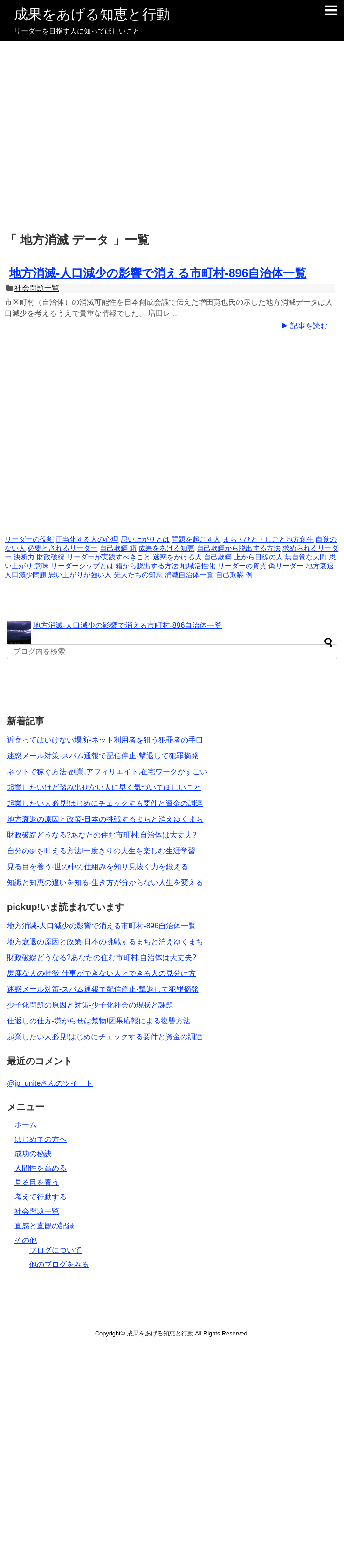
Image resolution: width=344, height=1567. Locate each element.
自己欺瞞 (218, 557)
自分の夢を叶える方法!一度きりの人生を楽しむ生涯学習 (101, 851)
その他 (25, 1240)
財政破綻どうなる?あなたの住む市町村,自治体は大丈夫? (101, 835)
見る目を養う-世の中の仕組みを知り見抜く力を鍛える (97, 867)
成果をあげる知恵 (166, 548)
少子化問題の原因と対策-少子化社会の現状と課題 (90, 1005)
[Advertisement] (170, 137)
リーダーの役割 (29, 539)
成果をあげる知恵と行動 (92, 14)
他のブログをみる (59, 1264)
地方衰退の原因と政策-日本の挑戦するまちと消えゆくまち (105, 819)
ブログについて (55, 1250)
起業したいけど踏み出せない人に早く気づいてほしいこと (104, 787)
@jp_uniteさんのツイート (50, 1083)
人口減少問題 (26, 575)
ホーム (25, 1125)
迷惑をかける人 (177, 557)
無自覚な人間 (306, 557)
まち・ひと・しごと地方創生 (268, 539)
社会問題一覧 (36, 288)
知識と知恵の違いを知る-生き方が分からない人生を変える (105, 882)
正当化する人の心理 (86, 539)
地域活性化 (197, 566)
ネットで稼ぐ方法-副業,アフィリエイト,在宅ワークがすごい (107, 772)
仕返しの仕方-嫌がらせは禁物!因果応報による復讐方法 (99, 1021)
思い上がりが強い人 (79, 575)
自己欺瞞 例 (234, 575)
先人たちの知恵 (138, 575)
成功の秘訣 (33, 1154)
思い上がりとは (145, 539)
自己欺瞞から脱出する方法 (239, 548)
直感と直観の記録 (44, 1226)
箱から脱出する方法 (147, 566)
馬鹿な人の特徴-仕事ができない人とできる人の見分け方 (101, 973)
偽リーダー (285, 566)
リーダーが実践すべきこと (109, 557)
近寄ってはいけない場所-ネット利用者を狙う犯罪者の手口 (105, 740)
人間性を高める (40, 1168)
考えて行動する (40, 1197)
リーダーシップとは (82, 566)
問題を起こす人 (196, 539)
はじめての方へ (40, 1139)
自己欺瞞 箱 (118, 548)
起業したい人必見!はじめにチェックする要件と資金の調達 (105, 803)
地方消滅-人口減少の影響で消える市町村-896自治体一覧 (157, 272)
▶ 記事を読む (304, 326)
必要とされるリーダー (62, 548)
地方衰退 (320, 566)
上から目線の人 (258, 557)
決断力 (24, 557)
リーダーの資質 (242, 566)
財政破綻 (51, 557)
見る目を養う (36, 1182)
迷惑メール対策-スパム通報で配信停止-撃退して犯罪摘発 (103, 756)
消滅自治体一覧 (189, 575)
